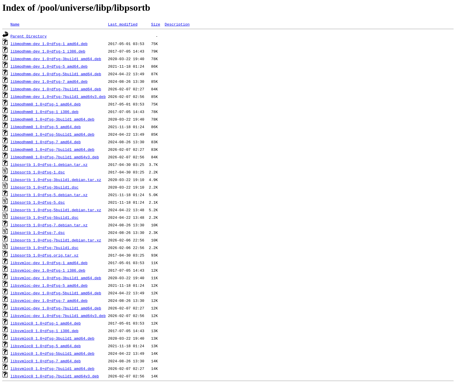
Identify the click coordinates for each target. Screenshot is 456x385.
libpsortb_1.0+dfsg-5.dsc (37, 202)
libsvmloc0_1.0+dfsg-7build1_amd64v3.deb (54, 376)
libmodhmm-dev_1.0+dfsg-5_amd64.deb (49, 66)
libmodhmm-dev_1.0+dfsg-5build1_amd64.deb (55, 73)
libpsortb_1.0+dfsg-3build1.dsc (44, 187)
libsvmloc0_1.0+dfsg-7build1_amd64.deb (52, 368)
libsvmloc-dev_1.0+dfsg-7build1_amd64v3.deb (58, 315)
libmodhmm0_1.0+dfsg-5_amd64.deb (45, 126)
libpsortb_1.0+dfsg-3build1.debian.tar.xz (55, 179)
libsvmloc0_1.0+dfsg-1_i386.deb (44, 330)
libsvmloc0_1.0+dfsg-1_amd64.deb (45, 323)
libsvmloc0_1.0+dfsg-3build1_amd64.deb (52, 338)
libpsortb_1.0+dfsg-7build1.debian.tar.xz (55, 240)
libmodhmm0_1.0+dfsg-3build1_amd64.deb (52, 119)
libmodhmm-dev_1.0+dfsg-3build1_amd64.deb (55, 58)
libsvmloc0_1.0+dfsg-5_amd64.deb (45, 345)
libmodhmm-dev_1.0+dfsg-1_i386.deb (47, 51)
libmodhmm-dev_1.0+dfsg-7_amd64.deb (49, 81)
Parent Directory (28, 36)
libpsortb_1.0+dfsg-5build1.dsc (44, 217)
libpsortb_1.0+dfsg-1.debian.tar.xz (49, 164)
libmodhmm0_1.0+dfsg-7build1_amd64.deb (52, 149)
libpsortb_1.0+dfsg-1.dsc (37, 172)
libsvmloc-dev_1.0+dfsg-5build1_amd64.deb (55, 293)
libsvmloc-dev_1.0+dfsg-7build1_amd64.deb (55, 308)
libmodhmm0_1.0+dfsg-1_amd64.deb (45, 104)
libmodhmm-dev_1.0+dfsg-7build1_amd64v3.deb (58, 96)
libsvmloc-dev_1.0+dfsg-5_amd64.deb (49, 285)
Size (155, 24)
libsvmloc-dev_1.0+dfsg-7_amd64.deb (49, 300)
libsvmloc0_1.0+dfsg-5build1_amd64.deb (52, 353)
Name (14, 24)
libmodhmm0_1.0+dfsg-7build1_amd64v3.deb (54, 157)
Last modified (122, 24)
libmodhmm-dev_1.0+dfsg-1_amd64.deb (49, 43)
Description (177, 24)
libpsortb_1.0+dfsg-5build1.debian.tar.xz (55, 209)
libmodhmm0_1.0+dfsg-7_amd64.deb (45, 141)
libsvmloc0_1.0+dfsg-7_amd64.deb (45, 360)
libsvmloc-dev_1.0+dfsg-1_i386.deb (47, 270)
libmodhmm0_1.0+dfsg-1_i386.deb (44, 111)
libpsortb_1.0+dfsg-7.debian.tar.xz (49, 225)
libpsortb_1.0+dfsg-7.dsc (37, 232)
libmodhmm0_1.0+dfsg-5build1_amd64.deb (52, 134)
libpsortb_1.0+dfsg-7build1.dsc (44, 247)
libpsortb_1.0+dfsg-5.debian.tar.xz (49, 194)
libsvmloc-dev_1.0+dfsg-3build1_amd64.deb (55, 277)
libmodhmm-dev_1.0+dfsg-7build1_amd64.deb (55, 89)
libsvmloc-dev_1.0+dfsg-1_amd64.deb (49, 262)
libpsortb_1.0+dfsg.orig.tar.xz (44, 255)
